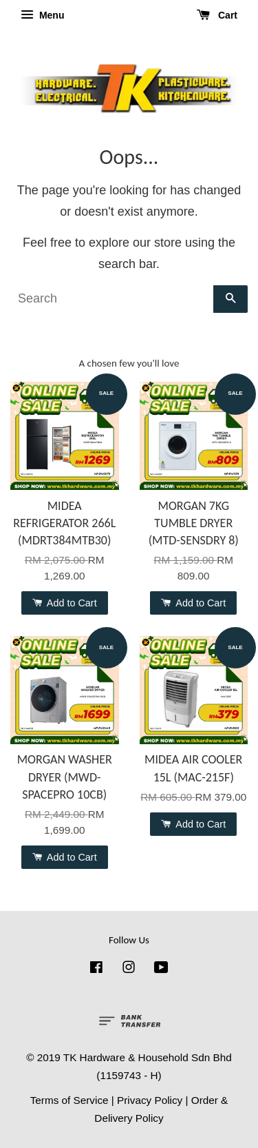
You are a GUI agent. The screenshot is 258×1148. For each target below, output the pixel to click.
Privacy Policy (149, 1100)
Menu (42, 15)
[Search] (111, 299)
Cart (217, 15)
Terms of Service (69, 1100)
